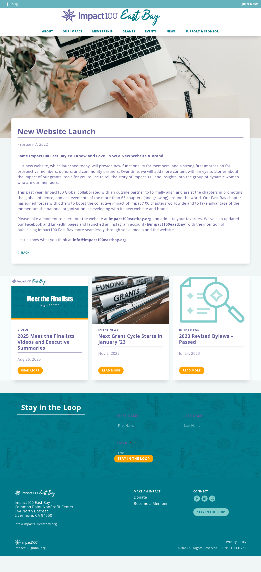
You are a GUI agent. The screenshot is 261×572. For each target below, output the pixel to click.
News (171, 48)
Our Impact (73, 48)
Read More (30, 387)
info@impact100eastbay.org (36, 540)
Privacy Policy (236, 558)
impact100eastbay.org (130, 235)
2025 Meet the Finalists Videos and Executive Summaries (46, 358)
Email (124, 459)
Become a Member (151, 519)
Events (151, 48)
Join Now (250, 4)
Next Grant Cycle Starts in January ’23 (130, 355)
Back (23, 269)
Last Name (193, 432)
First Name (127, 432)
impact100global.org (30, 564)
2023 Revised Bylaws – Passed (206, 355)
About (47, 48)
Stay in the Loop (211, 528)
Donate (140, 513)
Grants (129, 48)
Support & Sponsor (202, 48)
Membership (102, 48)
